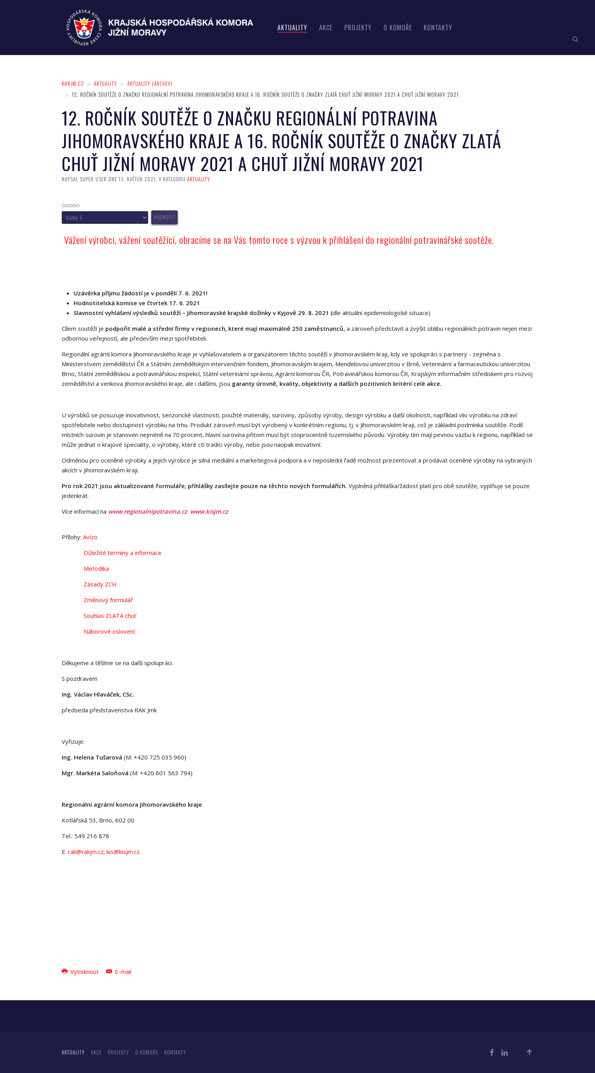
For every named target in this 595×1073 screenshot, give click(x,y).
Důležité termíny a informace (123, 553)
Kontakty (438, 27)
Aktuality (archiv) (150, 83)
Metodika (96, 568)
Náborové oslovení (109, 631)
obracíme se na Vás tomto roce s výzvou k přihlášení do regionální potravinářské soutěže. (336, 239)
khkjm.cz (73, 83)
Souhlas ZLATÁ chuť (110, 615)
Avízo (90, 537)
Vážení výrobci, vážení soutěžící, (120, 239)
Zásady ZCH (100, 584)
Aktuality (292, 27)
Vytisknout (81, 971)
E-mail (118, 971)
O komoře (398, 27)
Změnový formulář (108, 600)
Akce (325, 27)
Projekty (358, 27)
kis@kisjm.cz (123, 851)
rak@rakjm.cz (86, 851)
